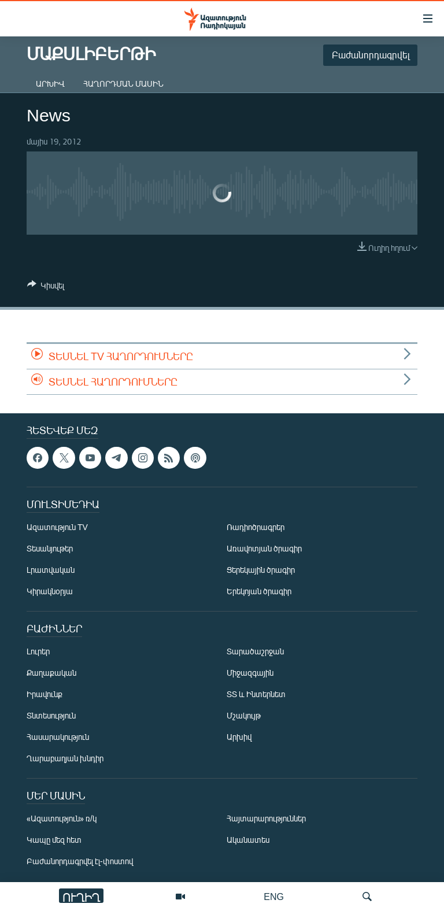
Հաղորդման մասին (123, 83)
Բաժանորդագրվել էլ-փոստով (80, 861)
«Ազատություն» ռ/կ (62, 818)
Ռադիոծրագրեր (255, 527)
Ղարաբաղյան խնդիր (65, 758)
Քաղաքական (51, 672)
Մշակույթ (244, 715)
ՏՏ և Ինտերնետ (256, 694)
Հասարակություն (58, 737)
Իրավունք (44, 694)
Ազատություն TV (57, 527)
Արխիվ (50, 83)
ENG (274, 896)
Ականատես (248, 840)
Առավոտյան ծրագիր (264, 548)
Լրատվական (51, 570)
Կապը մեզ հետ (54, 840)
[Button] (45, 287)
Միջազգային (250, 672)
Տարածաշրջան (255, 651)
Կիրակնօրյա (50, 591)
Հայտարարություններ (266, 818)
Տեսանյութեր (50, 548)
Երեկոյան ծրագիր (259, 591)
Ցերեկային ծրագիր (261, 570)
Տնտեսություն (51, 715)
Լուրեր (38, 651)
